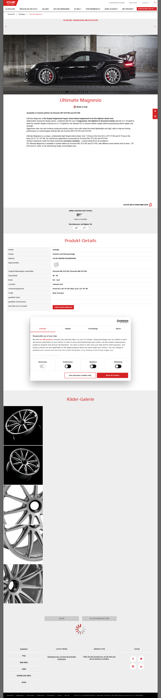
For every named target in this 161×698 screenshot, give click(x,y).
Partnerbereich (93, 9)
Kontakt (24, 649)
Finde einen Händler (63, 307)
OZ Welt (77, 9)
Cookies (59, 695)
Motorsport (128, 9)
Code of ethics (30, 695)
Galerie (45, 9)
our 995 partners (46, 339)
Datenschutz (10, 695)
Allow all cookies (112, 375)
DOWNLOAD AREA (24, 676)
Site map (67, 695)
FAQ (23, 656)
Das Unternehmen (61, 9)
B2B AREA (24, 662)
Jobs (24, 669)
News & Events (111, 9)
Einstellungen (50, 695)
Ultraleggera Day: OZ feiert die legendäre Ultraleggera (61, 658)
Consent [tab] (42, 329)
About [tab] (118, 329)
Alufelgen (10, 9)
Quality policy (40, 695)
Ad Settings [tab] (93, 329)
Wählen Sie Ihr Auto (28, 9)
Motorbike (133, 3)
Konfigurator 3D (146, 9)
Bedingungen (20, 695)
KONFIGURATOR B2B (116, 3)
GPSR (24, 682)
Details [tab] (68, 329)
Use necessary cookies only (80, 375)
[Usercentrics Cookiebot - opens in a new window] (118, 321)
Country (145, 3)
